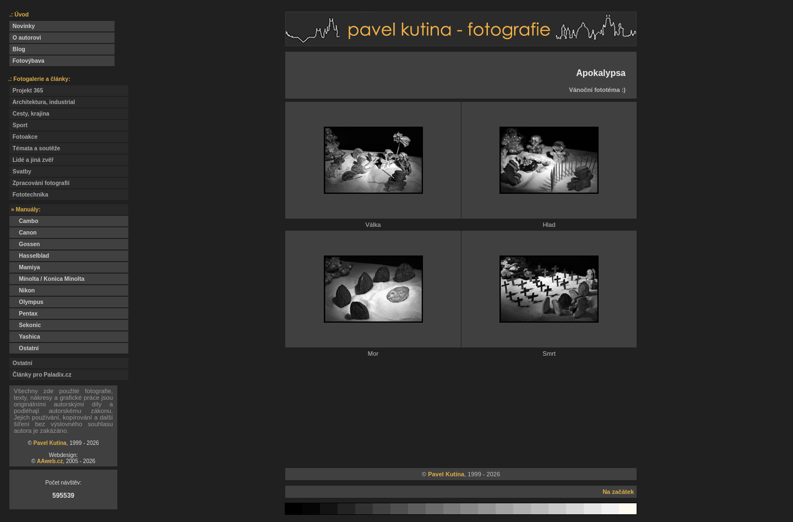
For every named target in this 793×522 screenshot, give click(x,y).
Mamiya (24, 267)
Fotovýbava (27, 61)
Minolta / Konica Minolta (46, 279)
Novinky (22, 26)
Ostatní (24, 348)
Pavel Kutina (50, 443)
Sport (18, 125)
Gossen (24, 244)
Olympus (26, 302)
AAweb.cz (50, 461)
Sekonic (25, 325)
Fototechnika (28, 195)
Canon (23, 233)
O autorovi (25, 38)
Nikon (22, 290)
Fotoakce (23, 137)
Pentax (23, 314)
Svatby (20, 171)
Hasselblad (29, 256)
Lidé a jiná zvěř (31, 160)
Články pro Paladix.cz (40, 375)
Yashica (24, 337)
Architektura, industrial (42, 102)
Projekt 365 (26, 91)
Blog (17, 49)
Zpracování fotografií (39, 183)
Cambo (24, 221)
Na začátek (618, 491)
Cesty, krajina (29, 114)
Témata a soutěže (34, 148)
